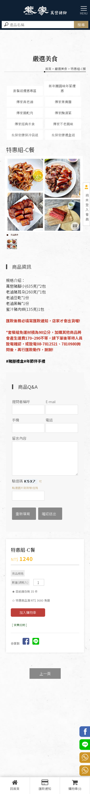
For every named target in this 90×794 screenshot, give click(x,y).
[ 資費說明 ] (19, 625)
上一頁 (45, 673)
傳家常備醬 (63, 101)
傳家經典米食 (25, 123)
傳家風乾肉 (24, 112)
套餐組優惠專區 (24, 90)
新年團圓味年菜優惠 (62, 88)
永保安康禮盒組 (63, 135)
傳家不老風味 (63, 123)
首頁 (48, 68)
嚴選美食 (61, 68)
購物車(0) (75, 785)
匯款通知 (45, 785)
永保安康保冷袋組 (24, 135)
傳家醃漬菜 (63, 112)
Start (43, 234)
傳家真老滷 (24, 101)
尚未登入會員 (87, 207)
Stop (47, 234)
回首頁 (15, 785)
